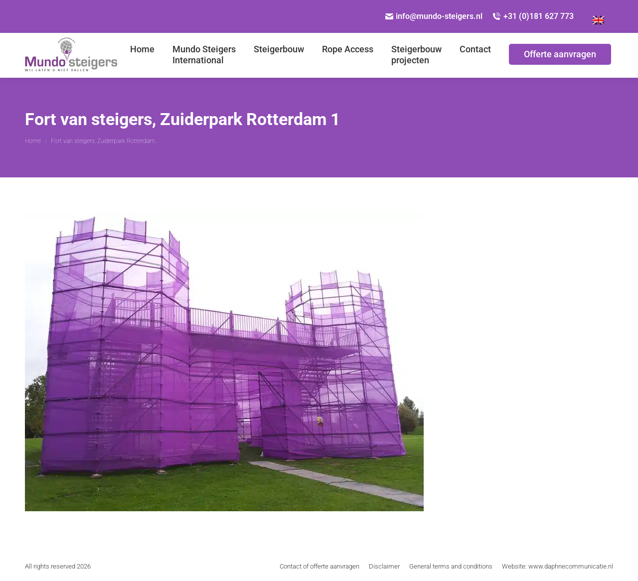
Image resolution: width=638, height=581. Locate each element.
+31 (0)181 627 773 (533, 16)
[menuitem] (142, 55)
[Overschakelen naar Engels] (598, 16)
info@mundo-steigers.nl (434, 16)
